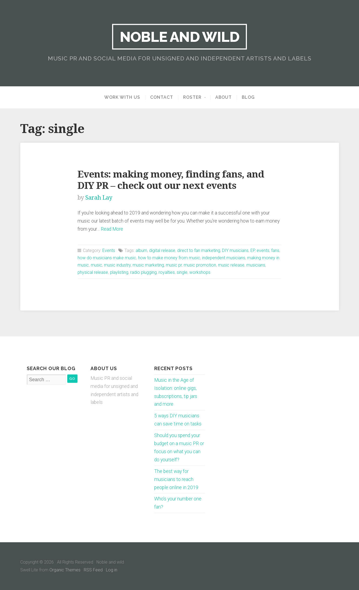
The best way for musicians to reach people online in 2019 (176, 479)
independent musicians (223, 257)
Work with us (122, 97)
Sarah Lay (98, 197)
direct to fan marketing (198, 250)
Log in (111, 569)
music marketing (148, 265)
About (223, 97)
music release (231, 265)
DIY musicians (235, 250)
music (96, 265)
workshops (199, 272)
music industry (117, 265)
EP (252, 250)
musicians (255, 265)
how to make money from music (169, 257)
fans (275, 250)
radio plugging (143, 272)
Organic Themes (64, 569)
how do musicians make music (107, 257)
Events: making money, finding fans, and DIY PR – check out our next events (171, 180)
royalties (167, 272)
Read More (112, 229)
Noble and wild (179, 36)
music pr (174, 265)
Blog (248, 97)
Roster (192, 97)
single (182, 272)
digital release (162, 250)
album (141, 250)
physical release (93, 272)
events (263, 250)
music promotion (200, 265)
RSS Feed (93, 569)
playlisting (119, 272)
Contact (161, 97)
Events (108, 250)
